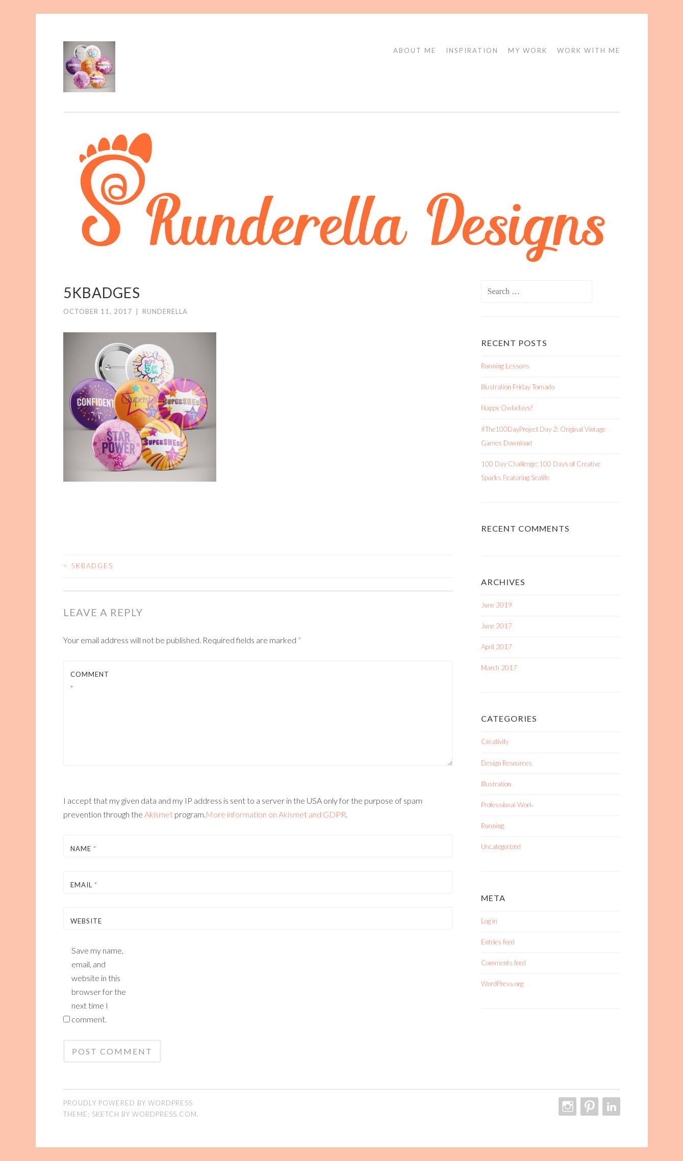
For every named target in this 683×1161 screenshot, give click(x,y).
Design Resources (506, 763)
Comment (89, 681)
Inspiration (472, 50)
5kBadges (88, 566)
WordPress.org (502, 984)
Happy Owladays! (507, 408)
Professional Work (507, 805)
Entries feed (498, 942)
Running (492, 826)
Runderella (165, 311)
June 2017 (496, 626)
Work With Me (588, 50)
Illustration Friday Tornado (517, 387)
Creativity (495, 741)
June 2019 (496, 605)
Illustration (496, 784)
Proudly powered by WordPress (128, 1103)
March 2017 (499, 668)
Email (83, 885)
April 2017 (496, 647)
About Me (414, 50)
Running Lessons (505, 366)
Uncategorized (501, 846)
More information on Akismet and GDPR (276, 814)
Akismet (158, 814)
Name (83, 849)
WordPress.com (164, 1114)
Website (86, 921)
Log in (489, 921)
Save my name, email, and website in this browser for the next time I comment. (98, 984)
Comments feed (503, 963)
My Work (527, 50)
